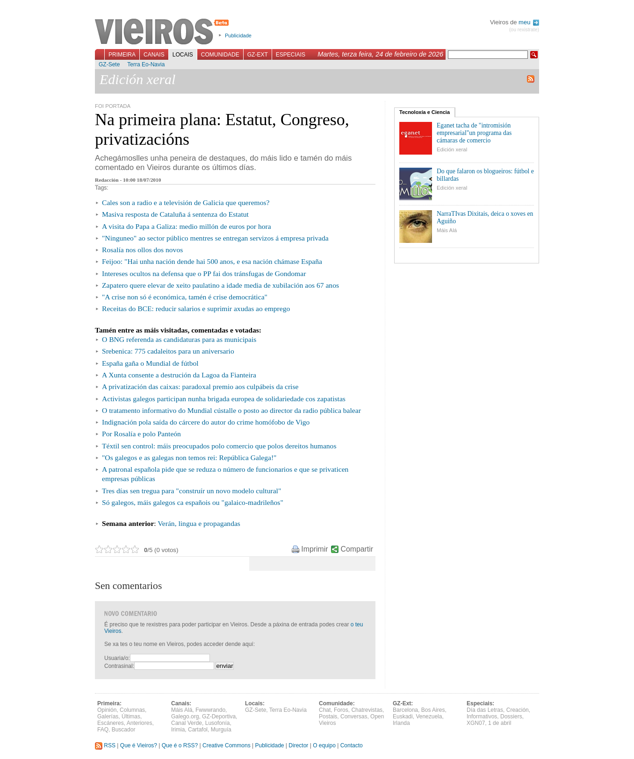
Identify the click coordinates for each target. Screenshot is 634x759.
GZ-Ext (257, 54)
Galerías (107, 716)
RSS (105, 745)
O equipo (324, 745)
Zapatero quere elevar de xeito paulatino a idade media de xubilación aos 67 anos (220, 285)
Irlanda (401, 723)
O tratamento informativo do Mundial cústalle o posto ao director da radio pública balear (231, 410)
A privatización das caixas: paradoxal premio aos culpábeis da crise (200, 386)
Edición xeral (452, 149)
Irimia (178, 729)
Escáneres (110, 723)
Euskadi (403, 716)
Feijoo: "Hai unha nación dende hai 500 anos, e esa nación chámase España (212, 261)
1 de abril (499, 723)
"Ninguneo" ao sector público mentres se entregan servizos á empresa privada (215, 238)
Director (298, 745)
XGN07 (476, 723)
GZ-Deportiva (219, 716)
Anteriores (139, 723)
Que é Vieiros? (138, 745)
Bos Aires (433, 710)
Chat (325, 710)
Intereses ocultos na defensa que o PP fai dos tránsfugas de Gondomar (204, 273)
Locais (183, 54)
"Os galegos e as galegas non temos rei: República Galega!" (189, 457)
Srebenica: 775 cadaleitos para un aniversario (168, 351)
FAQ (102, 729)
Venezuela (429, 716)
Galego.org (185, 716)
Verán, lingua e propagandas (199, 523)
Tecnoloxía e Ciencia (424, 112)
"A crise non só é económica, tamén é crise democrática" (184, 297)
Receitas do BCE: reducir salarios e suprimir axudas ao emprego (196, 308)
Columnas (132, 710)
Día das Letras (485, 710)
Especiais (290, 54)
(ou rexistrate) (524, 29)
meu (529, 22)
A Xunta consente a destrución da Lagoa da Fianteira (179, 375)
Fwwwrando (210, 710)
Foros (341, 710)
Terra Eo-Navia (146, 64)
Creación (517, 710)
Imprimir (314, 549)
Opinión (106, 710)
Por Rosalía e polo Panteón (141, 434)
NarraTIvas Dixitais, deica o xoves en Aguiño (485, 217)
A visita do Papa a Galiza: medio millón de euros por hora (186, 226)
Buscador (124, 729)
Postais (328, 716)
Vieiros (163, 32)
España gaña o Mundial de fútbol (150, 363)
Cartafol (198, 729)
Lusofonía (217, 723)
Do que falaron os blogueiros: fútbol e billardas (485, 175)
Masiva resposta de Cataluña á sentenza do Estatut (175, 214)
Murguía (221, 729)
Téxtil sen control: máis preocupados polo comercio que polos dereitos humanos (219, 446)
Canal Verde (186, 723)
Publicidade (238, 35)
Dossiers (511, 716)
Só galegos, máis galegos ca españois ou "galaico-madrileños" (192, 502)
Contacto (351, 745)
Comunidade (220, 54)
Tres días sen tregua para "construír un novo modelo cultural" (191, 491)
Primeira (122, 54)
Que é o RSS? (180, 745)
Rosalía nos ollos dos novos (142, 250)
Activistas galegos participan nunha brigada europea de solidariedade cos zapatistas (224, 399)
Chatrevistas (366, 710)
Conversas (353, 716)
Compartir (357, 549)
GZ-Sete (109, 64)
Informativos (482, 716)
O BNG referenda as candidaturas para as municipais (179, 339)
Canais (154, 54)
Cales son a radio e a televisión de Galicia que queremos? (186, 202)
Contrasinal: (119, 666)
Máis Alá (447, 230)
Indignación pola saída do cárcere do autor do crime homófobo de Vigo (206, 422)
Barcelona (405, 710)
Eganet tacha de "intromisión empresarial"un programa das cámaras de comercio (474, 133)
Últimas (131, 716)
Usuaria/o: (117, 658)
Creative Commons (226, 745)
